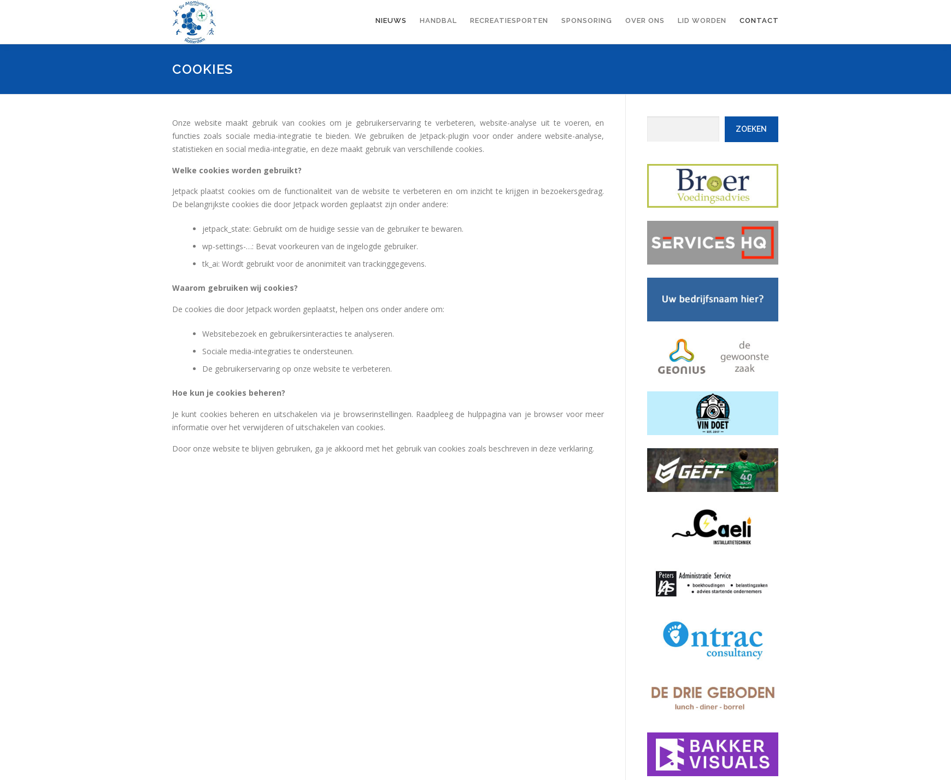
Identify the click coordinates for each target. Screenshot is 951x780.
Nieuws (391, 20)
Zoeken (751, 129)
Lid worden (702, 20)
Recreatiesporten (509, 20)
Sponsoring (586, 20)
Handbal (438, 20)
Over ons (645, 20)
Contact (759, 20)
